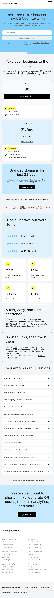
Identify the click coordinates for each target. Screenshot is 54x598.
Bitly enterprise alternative (37, 569)
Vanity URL (6, 557)
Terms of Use (36, 43)
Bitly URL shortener (34, 545)
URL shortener (32, 564)
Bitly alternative (7, 569)
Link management (34, 560)
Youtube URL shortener (10, 552)
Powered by (11, 3)
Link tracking (32, 539)
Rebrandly (41, 23)
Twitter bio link (33, 557)
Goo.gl (30, 567)
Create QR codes (8, 567)
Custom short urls (8, 554)
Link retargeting (7, 545)
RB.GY (8, 324)
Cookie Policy (27, 44)
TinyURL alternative (34, 547)
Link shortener (7, 547)
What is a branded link (9, 539)
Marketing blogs (7, 572)
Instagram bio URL (8, 564)
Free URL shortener (34, 542)
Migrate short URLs (34, 572)
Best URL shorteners (35, 552)
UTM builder (6, 542)
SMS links (31, 554)
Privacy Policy (45, 43)
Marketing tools (7, 560)
